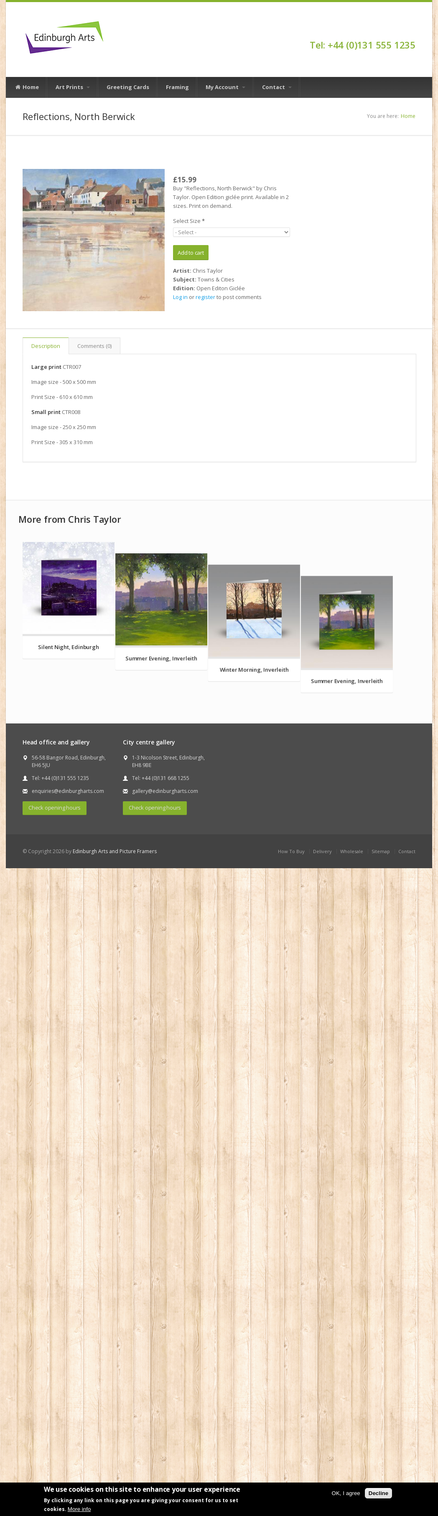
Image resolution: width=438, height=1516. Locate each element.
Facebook (411, 30)
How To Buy (291, 1079)
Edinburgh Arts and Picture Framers (115, 1079)
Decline (378, 1493)
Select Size (189, 221)
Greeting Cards (128, 87)
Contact (277, 87)
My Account (225, 87)
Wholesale (351, 1079)
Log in (180, 297)
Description (45, 346)
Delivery (322, 1079)
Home (27, 87)
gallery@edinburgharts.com (165, 1019)
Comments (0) (94, 346)
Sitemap (381, 1079)
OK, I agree (346, 1493)
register (205, 297)
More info (79, 1509)
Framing (177, 87)
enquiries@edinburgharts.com (68, 1019)
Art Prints (73, 87)
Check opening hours (54, 1036)
